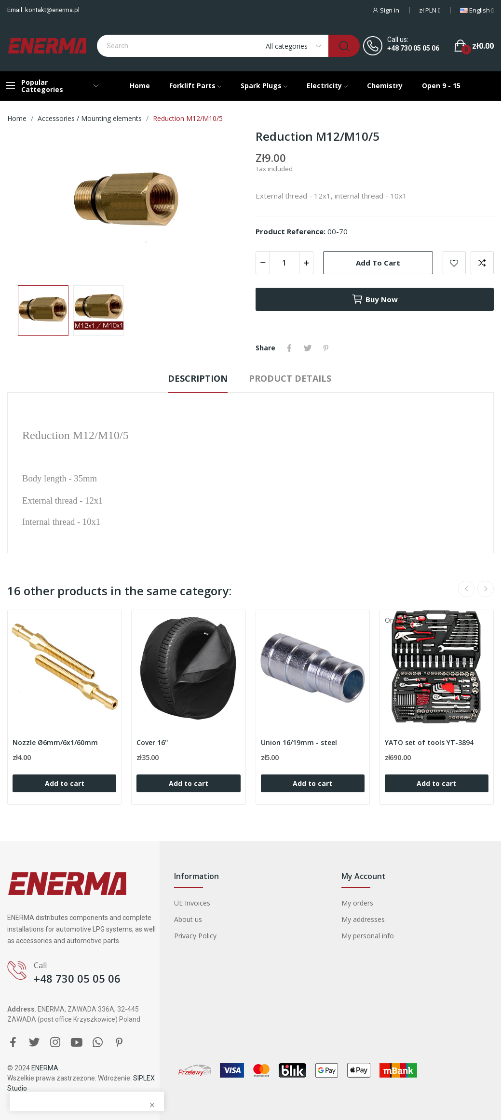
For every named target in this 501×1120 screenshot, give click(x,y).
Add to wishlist (454, 262)
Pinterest (326, 348)
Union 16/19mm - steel (299, 742)
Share (289, 348)
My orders (357, 902)
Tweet (307, 348)
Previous (466, 589)
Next (485, 589)
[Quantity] (284, 262)
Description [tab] (198, 378)
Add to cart (378, 262)
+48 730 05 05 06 (413, 48)
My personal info (367, 935)
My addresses (363, 919)
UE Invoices (192, 902)
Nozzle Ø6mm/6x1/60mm (55, 742)
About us (188, 919)
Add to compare (482, 262)
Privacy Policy (195, 935)
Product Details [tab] (290, 378)
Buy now (375, 299)
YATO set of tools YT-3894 (429, 742)
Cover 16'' (152, 742)
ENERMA (44, 1068)
